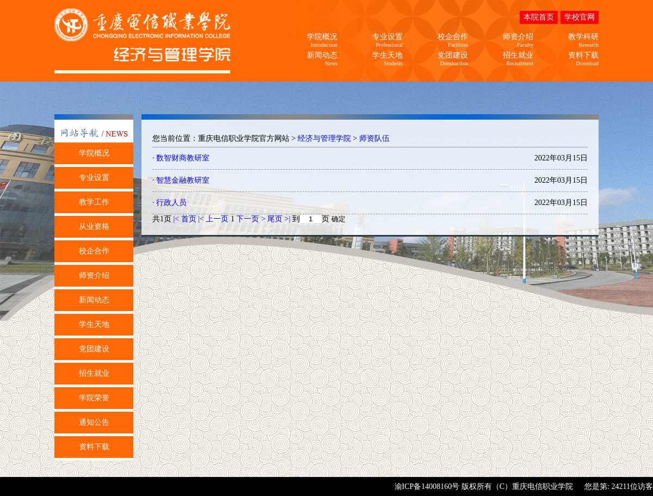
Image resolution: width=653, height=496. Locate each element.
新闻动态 (94, 300)
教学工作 (94, 202)
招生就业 (94, 373)
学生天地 (94, 324)
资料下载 (94, 447)
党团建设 (94, 349)
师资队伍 (374, 138)
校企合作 (94, 251)
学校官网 (579, 17)
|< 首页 (185, 219)
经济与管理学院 (324, 138)
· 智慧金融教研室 (181, 180)
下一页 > (251, 219)
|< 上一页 (213, 219)
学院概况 (94, 153)
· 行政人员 (169, 203)
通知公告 (94, 422)
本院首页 (538, 17)
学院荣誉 (94, 398)
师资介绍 (94, 275)
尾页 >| (279, 219)
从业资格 (94, 226)
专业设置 (94, 177)
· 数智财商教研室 (181, 158)
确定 (338, 219)
